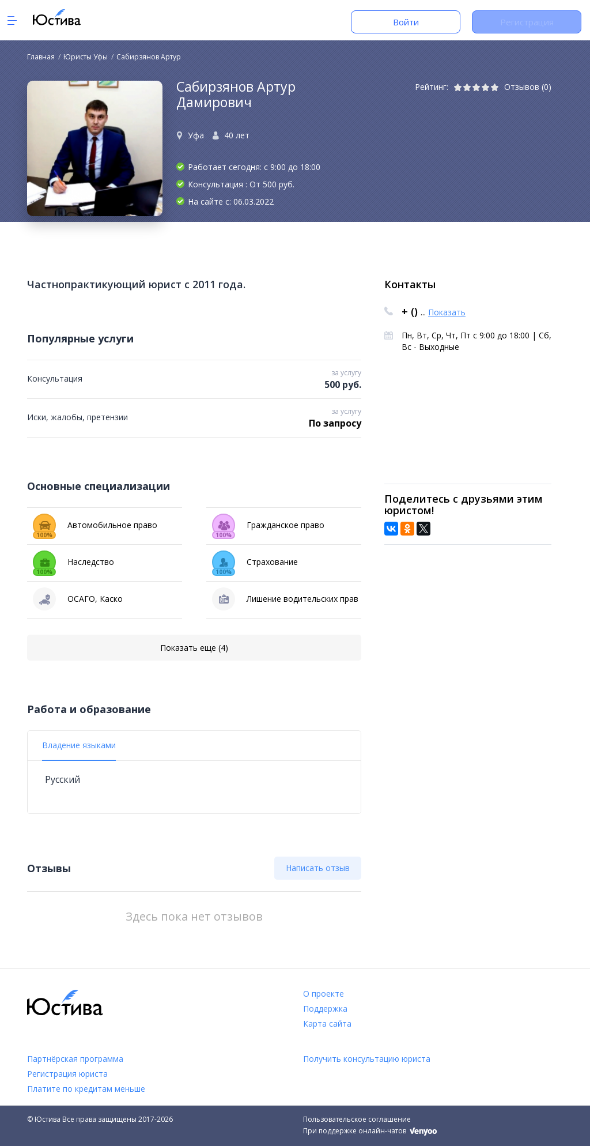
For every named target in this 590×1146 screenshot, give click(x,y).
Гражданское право (268, 525)
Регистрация (527, 22)
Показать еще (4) (194, 647)
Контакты (410, 284)
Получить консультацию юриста (366, 1058)
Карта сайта (327, 1023)
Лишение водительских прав (285, 598)
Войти (406, 22)
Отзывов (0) (527, 86)
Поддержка (325, 1008)
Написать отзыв (318, 867)
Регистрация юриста (67, 1073)
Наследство (73, 562)
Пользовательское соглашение (357, 1119)
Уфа (196, 135)
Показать (447, 312)
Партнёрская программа (75, 1058)
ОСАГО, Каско (78, 598)
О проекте (323, 993)
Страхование (255, 562)
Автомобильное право (95, 525)
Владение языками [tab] (79, 745)
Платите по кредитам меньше (86, 1088)
